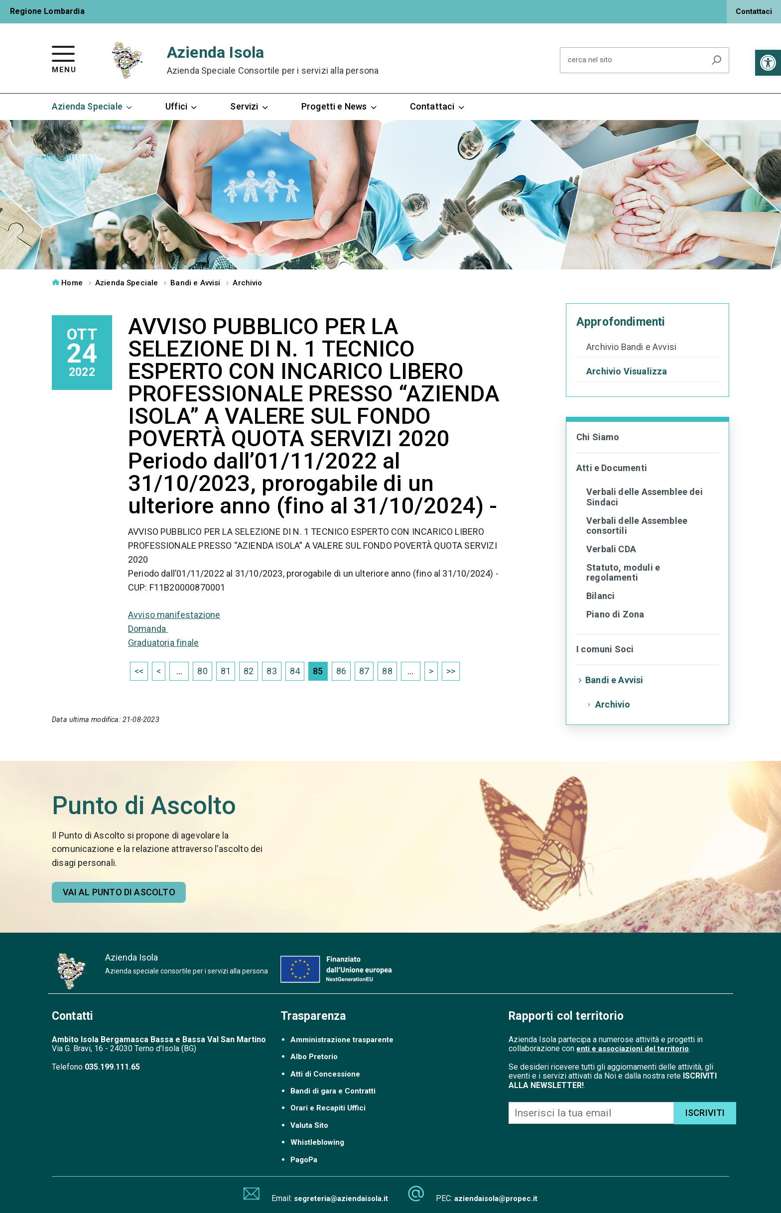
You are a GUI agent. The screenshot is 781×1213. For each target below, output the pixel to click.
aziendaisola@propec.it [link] (495, 1198)
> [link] (431, 671)
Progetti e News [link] (339, 106)
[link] (768, 63)
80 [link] (202, 671)
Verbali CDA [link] (611, 549)
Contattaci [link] (754, 11)
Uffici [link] (181, 106)
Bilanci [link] (600, 596)
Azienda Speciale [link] (92, 106)
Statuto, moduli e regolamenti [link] (623, 572)
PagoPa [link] (303, 1159)
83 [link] (271, 671)
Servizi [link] (249, 106)
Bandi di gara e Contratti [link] (333, 1091)
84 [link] (295, 671)
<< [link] (138, 671)
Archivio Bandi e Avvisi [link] (631, 347)
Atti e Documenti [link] (611, 468)
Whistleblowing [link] (317, 1142)
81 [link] (226, 671)
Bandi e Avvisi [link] (195, 282)
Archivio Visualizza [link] (626, 371)
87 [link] (364, 671)
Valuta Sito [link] (309, 1125)
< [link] (158, 671)
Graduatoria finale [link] (163, 642)
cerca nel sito (590, 60)
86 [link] (341, 671)
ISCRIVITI (705, 1112)
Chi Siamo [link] (598, 437)
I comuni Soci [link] (605, 649)
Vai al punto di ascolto (119, 892)
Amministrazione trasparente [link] (341, 1039)
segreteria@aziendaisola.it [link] (341, 1198)
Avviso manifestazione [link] (174, 614)
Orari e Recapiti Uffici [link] (328, 1107)
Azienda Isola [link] (273, 60)
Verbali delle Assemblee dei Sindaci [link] (644, 496)
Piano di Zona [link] (615, 614)
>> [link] (450, 671)
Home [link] (67, 282)
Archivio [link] (247, 282)
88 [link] (387, 671)
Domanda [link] (148, 628)
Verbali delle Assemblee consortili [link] (636, 525)
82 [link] (249, 671)
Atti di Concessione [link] (325, 1074)
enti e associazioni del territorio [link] (632, 1048)
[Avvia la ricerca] (716, 60)
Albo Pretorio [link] (314, 1056)
